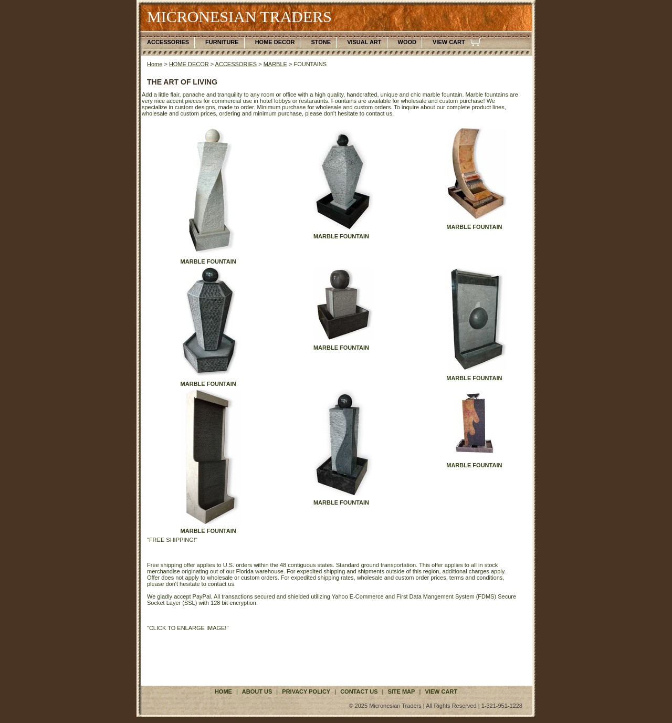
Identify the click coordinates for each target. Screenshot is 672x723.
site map (401, 691)
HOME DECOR (275, 42)
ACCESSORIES (168, 42)
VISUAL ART (364, 42)
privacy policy (306, 691)
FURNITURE (222, 42)
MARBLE (275, 64)
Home (154, 64)
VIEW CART (449, 42)
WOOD (407, 42)
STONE (321, 42)
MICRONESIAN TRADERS (239, 16)
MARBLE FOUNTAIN (208, 261)
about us (257, 691)
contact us (358, 691)
